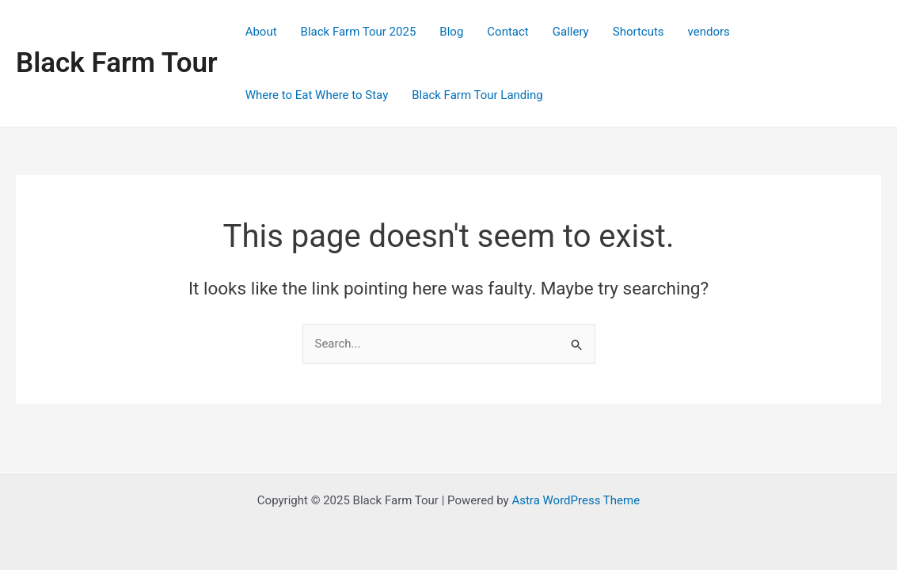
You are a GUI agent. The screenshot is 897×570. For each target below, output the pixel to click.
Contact (507, 32)
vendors (709, 32)
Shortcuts (638, 32)
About (261, 32)
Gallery (571, 32)
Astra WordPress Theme (575, 500)
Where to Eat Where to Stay (317, 95)
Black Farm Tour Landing (477, 95)
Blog (451, 32)
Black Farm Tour (117, 63)
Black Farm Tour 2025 (358, 32)
